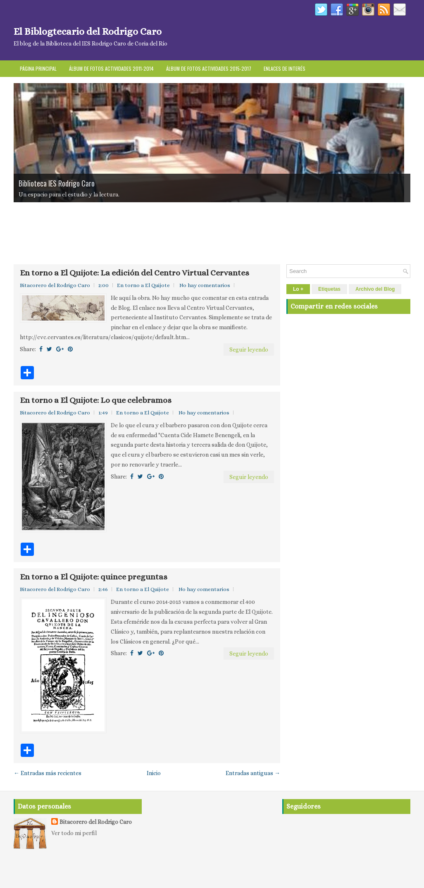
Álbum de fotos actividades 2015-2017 (208, 68)
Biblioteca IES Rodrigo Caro (57, 183)
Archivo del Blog (375, 289)
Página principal (38, 68)
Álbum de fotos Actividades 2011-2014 (111, 68)
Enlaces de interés (284, 68)
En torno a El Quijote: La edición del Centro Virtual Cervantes (134, 273)
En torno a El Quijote (143, 285)
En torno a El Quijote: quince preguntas (93, 577)
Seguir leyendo (248, 349)
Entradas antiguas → (253, 773)
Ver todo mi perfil (74, 833)
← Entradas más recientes (47, 773)
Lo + (298, 289)
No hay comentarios (204, 285)
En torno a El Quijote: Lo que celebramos (96, 400)
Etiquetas (329, 289)
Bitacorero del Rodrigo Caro (96, 822)
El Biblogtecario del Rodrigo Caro (88, 31)
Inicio (154, 773)
